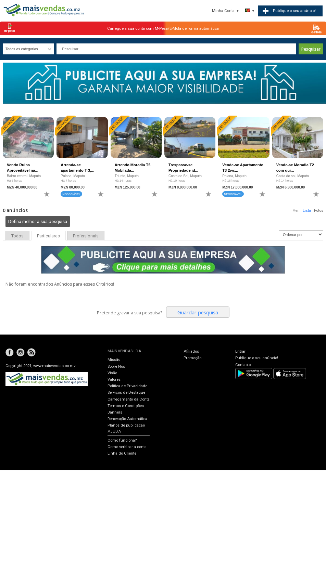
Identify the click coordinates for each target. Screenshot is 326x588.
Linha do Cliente (122, 453)
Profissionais (86, 236)
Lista (307, 210)
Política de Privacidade (127, 386)
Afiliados (191, 351)
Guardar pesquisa (197, 312)
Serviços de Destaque (126, 392)
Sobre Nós (116, 366)
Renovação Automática (127, 419)
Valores (114, 379)
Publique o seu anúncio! (256, 358)
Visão (112, 373)
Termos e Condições (126, 406)
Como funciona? (122, 440)
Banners (115, 412)
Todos (17, 236)
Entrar (240, 351)
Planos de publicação (126, 425)
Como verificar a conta (127, 447)
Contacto (243, 365)
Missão (114, 359)
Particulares (48, 236)
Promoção (192, 358)
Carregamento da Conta (129, 399)
